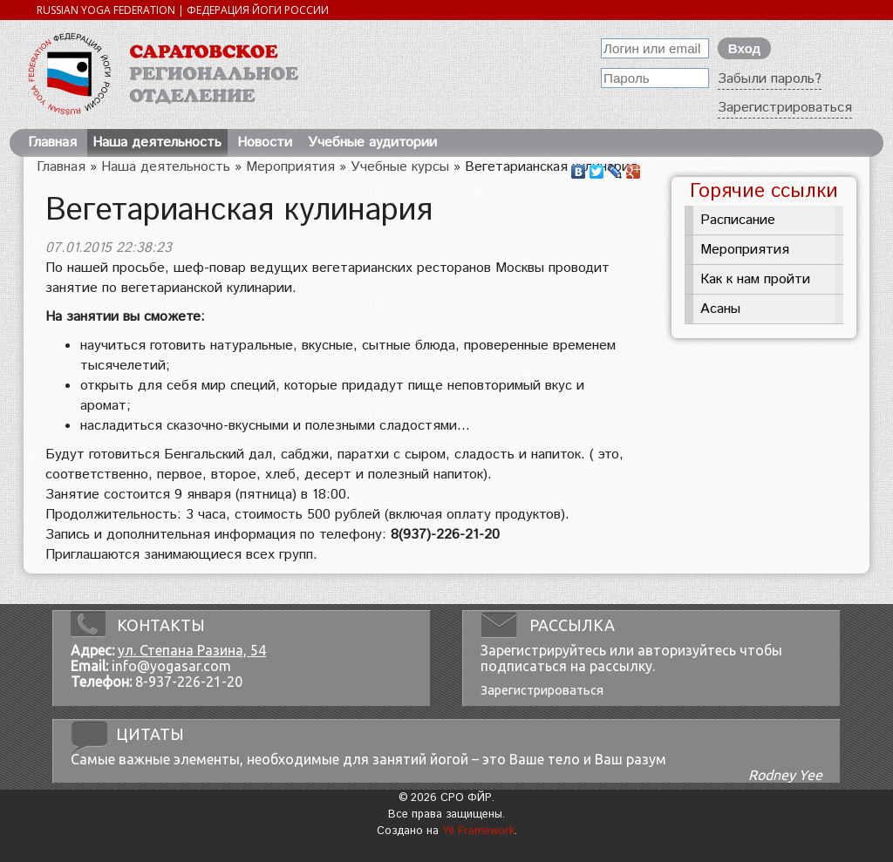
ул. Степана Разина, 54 (192, 650)
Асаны (720, 309)
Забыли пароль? (769, 79)
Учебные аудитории (372, 142)
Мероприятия (290, 167)
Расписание (737, 220)
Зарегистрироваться (785, 108)
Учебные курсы (400, 167)
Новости (264, 142)
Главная (52, 142)
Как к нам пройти (755, 279)
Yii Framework (478, 831)
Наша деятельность (157, 142)
